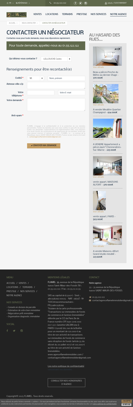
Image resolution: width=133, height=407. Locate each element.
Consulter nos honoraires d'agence (66, 382)
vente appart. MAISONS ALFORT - (105, 183)
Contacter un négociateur (53, 23)
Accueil (12, 23)
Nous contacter (29, 23)
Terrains (67, 14)
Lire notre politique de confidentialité (66, 366)
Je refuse (126, 404)
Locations (51, 14)
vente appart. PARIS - (104, 218)
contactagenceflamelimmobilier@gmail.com (45, 137)
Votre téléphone (17, 94)
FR (9, 3)
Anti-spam (17, 115)
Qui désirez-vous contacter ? (23, 59)
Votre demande (15, 100)
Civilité (19, 78)
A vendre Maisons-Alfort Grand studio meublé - (106, 254)
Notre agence (118, 14)
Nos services (98, 14)
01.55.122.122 (98, 297)
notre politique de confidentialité (105, 404)
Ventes (37, 14)
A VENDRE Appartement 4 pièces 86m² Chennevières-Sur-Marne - (107, 147)
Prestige (82, 14)
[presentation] (46, 118)
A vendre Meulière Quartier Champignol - (107, 111)
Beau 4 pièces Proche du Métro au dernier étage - (106, 75)
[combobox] (56, 59)
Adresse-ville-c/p (15, 84)
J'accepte (126, 401)
